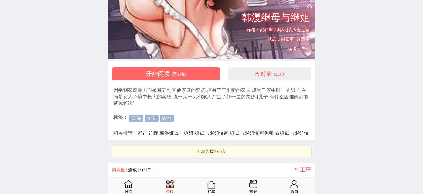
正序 (305, 169)
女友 (151, 118)
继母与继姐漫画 (212, 133)
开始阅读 (166, 74)
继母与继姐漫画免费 (252, 133)
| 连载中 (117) (131, 169)
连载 (154, 133)
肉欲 (167, 118)
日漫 (136, 118)
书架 (295, 6)
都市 (143, 133)
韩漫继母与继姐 (177, 133)
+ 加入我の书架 (211, 151)
